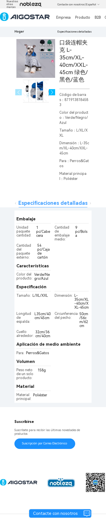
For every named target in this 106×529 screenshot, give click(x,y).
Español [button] (93, 4)
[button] (52, 92)
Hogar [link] (19, 31)
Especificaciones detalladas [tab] (53, 203)
